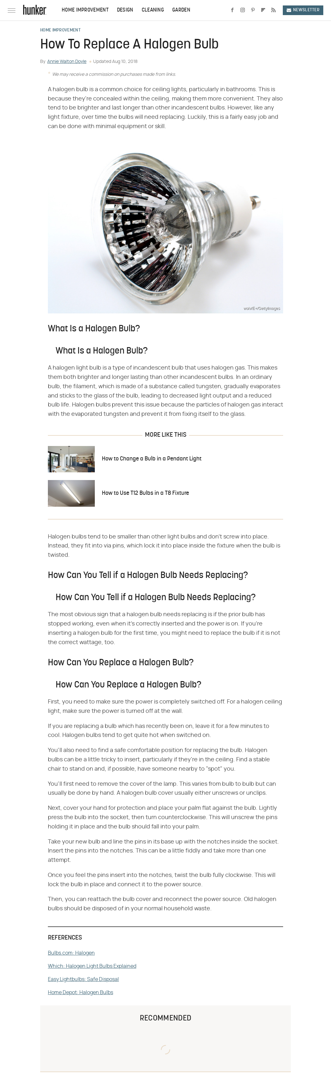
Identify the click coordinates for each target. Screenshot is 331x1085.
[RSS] (273, 10)
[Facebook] (232, 10)
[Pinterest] (253, 10)
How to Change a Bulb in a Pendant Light (151, 459)
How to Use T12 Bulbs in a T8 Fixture (145, 493)
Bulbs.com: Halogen (71, 953)
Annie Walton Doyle (66, 61)
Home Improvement (85, 10)
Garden (181, 10)
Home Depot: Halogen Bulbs (80, 992)
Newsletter (303, 10)
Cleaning (153, 10)
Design (125, 10)
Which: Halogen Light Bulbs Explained (92, 966)
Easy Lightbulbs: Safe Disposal (83, 979)
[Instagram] (242, 10)
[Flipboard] (263, 10)
